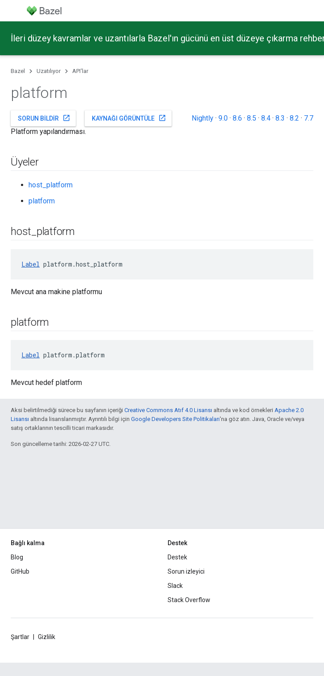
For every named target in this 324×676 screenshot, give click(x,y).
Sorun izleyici (186, 571)
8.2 (294, 118)
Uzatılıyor (49, 71)
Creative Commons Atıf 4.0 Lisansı (168, 410)
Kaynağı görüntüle (129, 118)
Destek (177, 557)
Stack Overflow (189, 599)
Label (30, 264)
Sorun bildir (44, 118)
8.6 (237, 118)
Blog (17, 557)
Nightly (202, 118)
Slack (175, 585)
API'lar (80, 71)
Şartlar (20, 636)
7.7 (308, 118)
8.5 (251, 118)
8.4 (266, 118)
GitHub (20, 571)
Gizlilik (46, 636)
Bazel (18, 71)
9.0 (223, 118)
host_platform (51, 185)
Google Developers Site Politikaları (175, 419)
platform (42, 201)
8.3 (280, 118)
